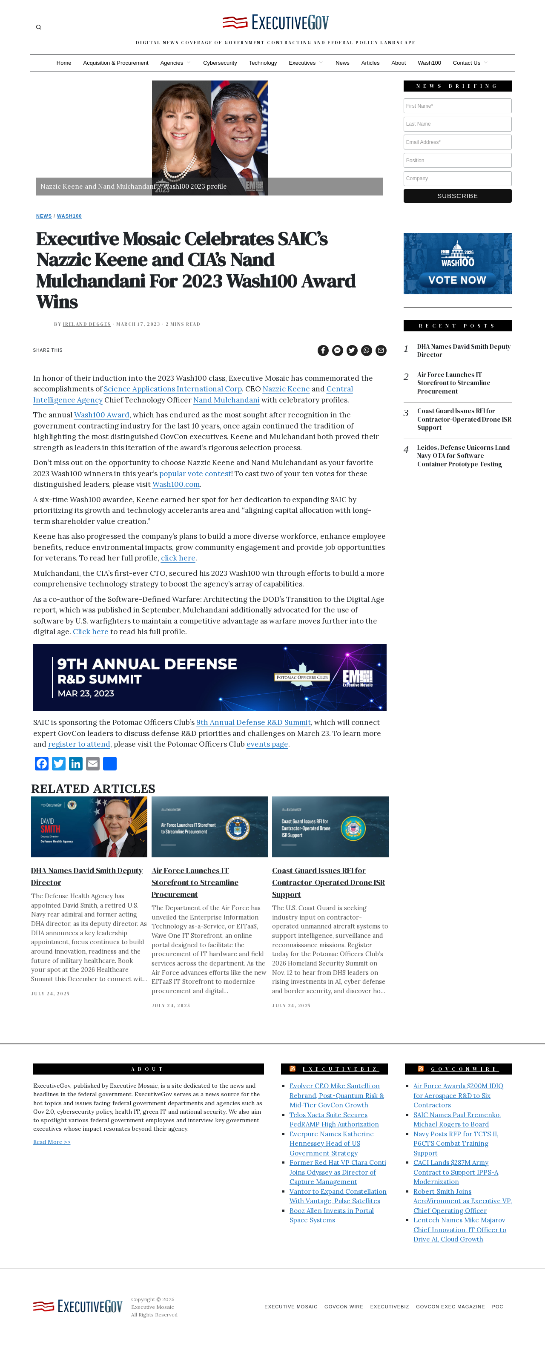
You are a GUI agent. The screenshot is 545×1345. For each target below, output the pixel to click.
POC (498, 1306)
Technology (263, 63)
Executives (302, 63)
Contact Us (466, 63)
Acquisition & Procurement (116, 63)
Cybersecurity (220, 63)
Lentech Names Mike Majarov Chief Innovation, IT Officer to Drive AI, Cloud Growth (459, 1229)
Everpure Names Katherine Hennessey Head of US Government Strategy (332, 1143)
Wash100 (429, 63)
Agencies (172, 63)
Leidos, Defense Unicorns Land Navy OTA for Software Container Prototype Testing (463, 455)
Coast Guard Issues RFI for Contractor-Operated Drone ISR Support (328, 882)
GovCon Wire (344, 1306)
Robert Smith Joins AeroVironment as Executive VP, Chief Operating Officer (462, 1201)
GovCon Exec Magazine (450, 1306)
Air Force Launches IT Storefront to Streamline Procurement (195, 882)
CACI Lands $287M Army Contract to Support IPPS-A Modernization (455, 1172)
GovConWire (465, 1069)
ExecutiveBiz (341, 1069)
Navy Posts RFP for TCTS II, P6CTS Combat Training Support (455, 1143)
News (343, 63)
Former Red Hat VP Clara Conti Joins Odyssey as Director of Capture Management (338, 1172)
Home (64, 63)
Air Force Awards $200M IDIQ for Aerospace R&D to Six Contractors (458, 1095)
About (398, 63)
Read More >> (52, 1142)
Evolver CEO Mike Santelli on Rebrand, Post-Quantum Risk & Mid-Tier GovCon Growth (337, 1095)
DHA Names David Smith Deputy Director (464, 350)
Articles (370, 63)
